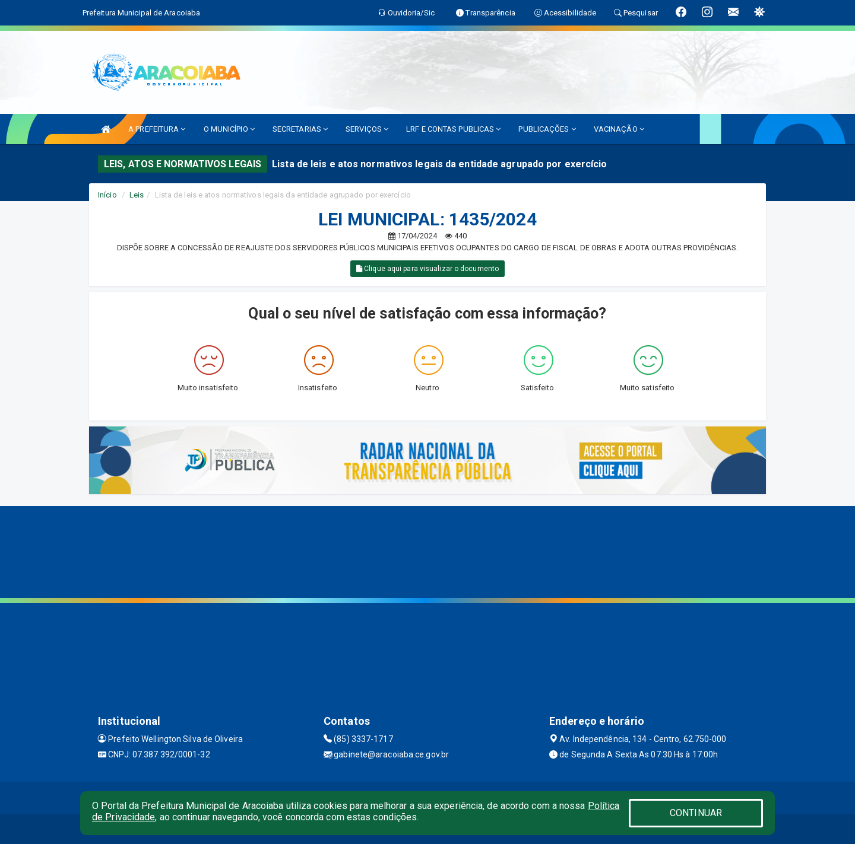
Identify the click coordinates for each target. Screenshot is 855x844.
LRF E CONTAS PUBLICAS (453, 129)
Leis (136, 194)
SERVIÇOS (367, 129)
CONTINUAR (696, 812)
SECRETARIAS (300, 129)
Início (107, 194)
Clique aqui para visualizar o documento (427, 269)
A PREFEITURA (156, 129)
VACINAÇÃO (619, 129)
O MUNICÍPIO (229, 129)
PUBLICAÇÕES (546, 129)
